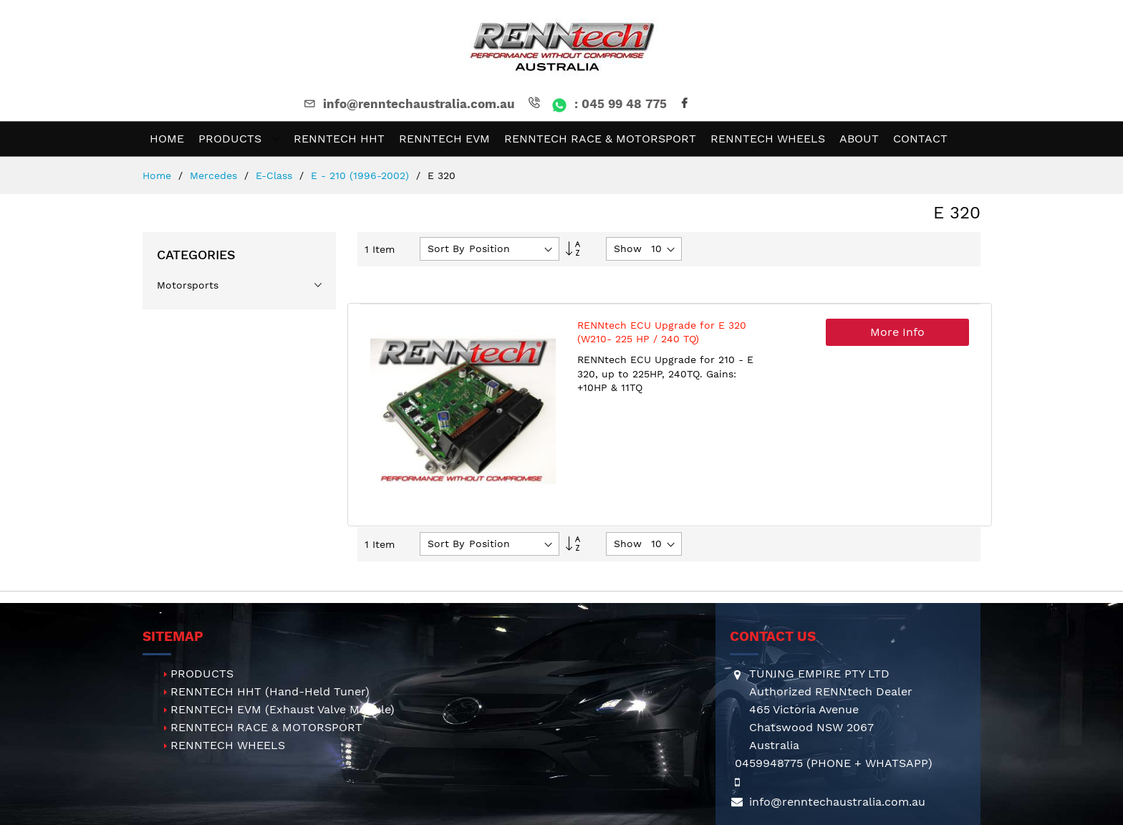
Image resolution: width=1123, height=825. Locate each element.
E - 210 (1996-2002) (362, 175)
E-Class (276, 175)
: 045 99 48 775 (596, 104)
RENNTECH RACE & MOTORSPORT (266, 727)
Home (159, 175)
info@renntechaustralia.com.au (408, 104)
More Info (897, 332)
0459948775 (769, 763)
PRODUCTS (201, 673)
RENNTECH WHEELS (227, 745)
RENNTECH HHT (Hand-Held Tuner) (270, 691)
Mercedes (215, 175)
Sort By (446, 248)
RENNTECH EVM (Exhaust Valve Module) (282, 709)
